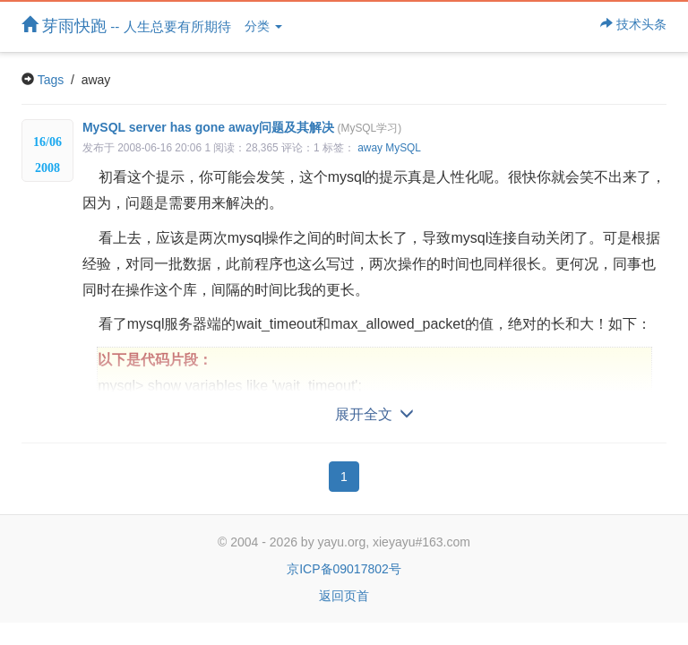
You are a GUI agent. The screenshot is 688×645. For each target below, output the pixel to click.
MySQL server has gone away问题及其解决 (241, 127)
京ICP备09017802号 (344, 569)
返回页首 (344, 596)
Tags (51, 80)
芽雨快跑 (126, 25)
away (370, 148)
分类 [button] (263, 26)
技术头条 (633, 24)
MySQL (403, 148)
